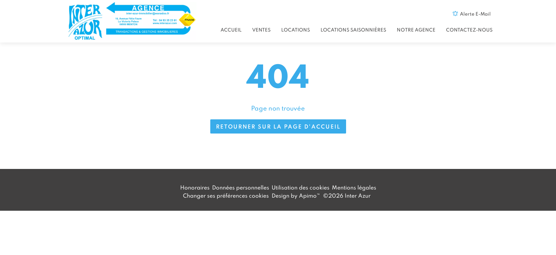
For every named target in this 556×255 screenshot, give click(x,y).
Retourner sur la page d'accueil (278, 126)
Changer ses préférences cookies (226, 195)
